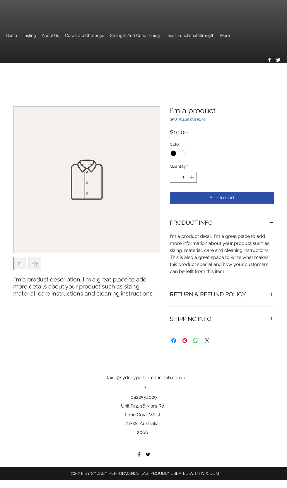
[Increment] (192, 177)
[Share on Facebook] (173, 340)
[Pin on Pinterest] (184, 340)
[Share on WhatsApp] (195, 340)
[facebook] (269, 60)
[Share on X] (207, 340)
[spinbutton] (183, 177)
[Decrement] (174, 177)
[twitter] (278, 60)
